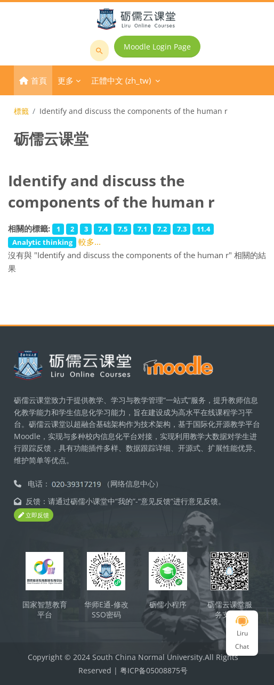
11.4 (203, 229)
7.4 (103, 229)
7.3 (182, 229)
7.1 (142, 229)
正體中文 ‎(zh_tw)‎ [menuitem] (121, 80)
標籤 (21, 111)
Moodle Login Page (157, 47)
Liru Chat (242, 633)
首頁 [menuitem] (39, 80)
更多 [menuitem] (66, 80)
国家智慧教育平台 (44, 609)
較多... (89, 241)
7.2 (162, 229)
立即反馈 (33, 515)
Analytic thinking (42, 242)
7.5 (122, 229)
